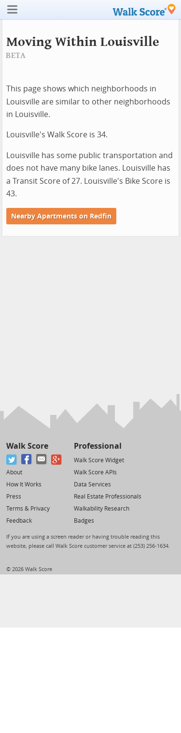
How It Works (24, 484)
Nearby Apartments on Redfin (61, 216)
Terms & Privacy (28, 508)
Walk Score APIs (95, 472)
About (14, 472)
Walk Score (27, 446)
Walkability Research (101, 508)
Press (13, 496)
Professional (98, 446)
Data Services (92, 484)
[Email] (41, 459)
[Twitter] (11, 459)
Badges (84, 520)
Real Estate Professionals (107, 496)
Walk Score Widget (99, 460)
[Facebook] (26, 459)
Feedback (19, 520)
